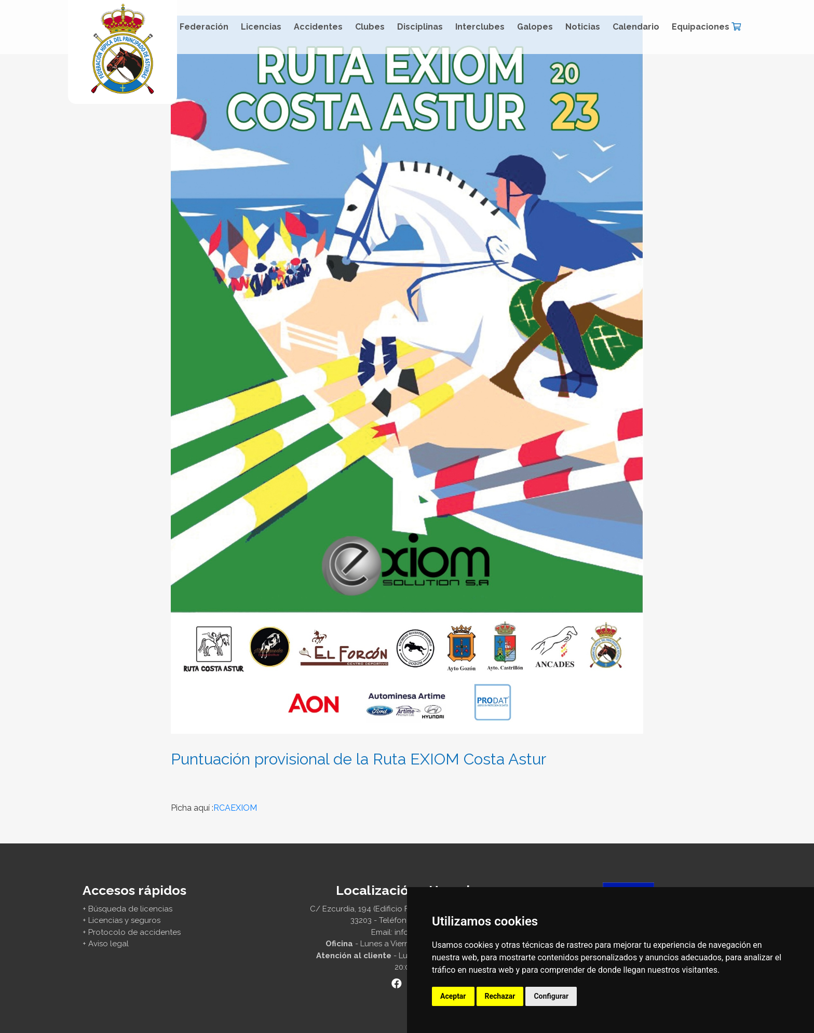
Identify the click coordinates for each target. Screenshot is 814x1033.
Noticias (582, 27)
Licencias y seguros (124, 920)
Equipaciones (706, 27)
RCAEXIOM (235, 808)
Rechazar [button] (500, 996)
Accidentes (318, 27)
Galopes (535, 27)
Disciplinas (420, 27)
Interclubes (480, 27)
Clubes (370, 27)
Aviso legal (108, 943)
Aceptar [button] (453, 996)
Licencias (261, 27)
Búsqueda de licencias (130, 909)
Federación (204, 27)
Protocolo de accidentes (134, 932)
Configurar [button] (551, 996)
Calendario (636, 27)
